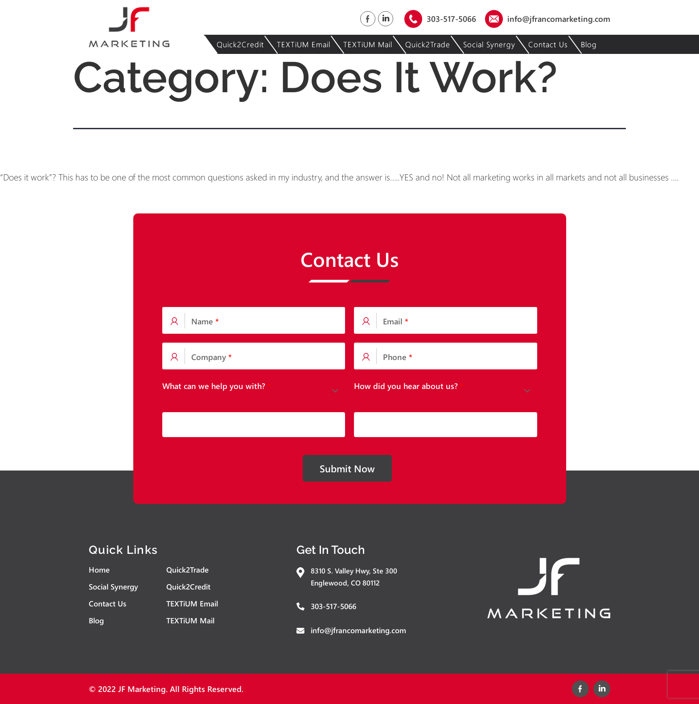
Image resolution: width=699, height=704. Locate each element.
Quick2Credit (240, 44)
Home (99, 569)
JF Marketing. (143, 689)
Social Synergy (489, 44)
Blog (589, 44)
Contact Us (548, 44)
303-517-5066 (451, 18)
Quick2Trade (427, 44)
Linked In (385, 18)
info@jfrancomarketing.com (558, 18)
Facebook (367, 18)
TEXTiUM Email (303, 44)
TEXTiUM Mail (367, 44)
